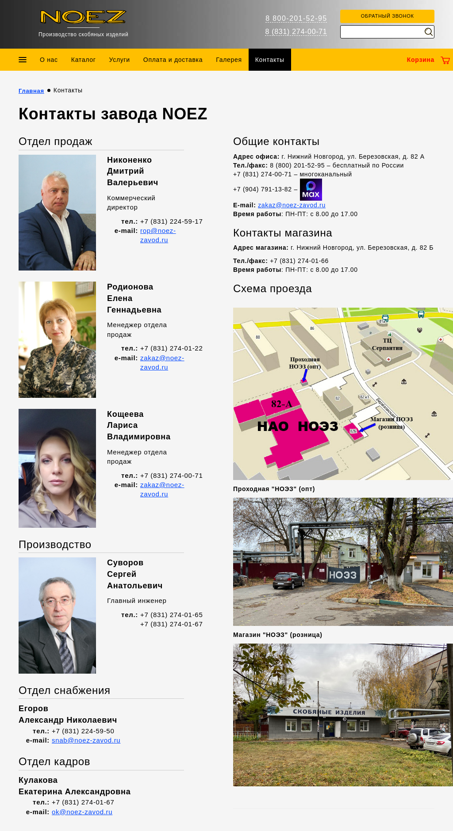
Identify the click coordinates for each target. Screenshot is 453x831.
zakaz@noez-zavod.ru (292, 205)
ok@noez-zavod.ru (82, 812)
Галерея (229, 59)
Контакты (269, 59)
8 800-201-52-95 (296, 18)
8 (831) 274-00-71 (296, 31)
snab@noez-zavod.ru (86, 740)
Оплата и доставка (173, 59)
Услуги (119, 59)
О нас (49, 59)
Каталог (83, 59)
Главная (31, 91)
